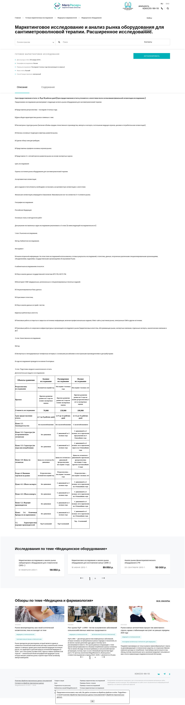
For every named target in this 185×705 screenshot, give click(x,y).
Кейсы (149, 18)
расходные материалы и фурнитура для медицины (139, 644)
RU (162, 3)
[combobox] (35, 42)
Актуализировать (152, 56)
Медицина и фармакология (25, 637)
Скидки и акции (59, 688)
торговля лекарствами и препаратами (29, 642)
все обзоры (163, 604)
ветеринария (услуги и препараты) (103, 637)
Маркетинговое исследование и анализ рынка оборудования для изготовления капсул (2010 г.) (91, 561)
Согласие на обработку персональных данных (29, 690)
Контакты (148, 42)
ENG (167, 3)
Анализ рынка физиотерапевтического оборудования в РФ (140, 561)
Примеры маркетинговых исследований (92, 688)
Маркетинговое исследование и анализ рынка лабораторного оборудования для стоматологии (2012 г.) (38, 562)
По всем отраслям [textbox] (23, 42)
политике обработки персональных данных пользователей (84, 695)
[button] (103, 582)
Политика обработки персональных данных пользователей (33, 688)
